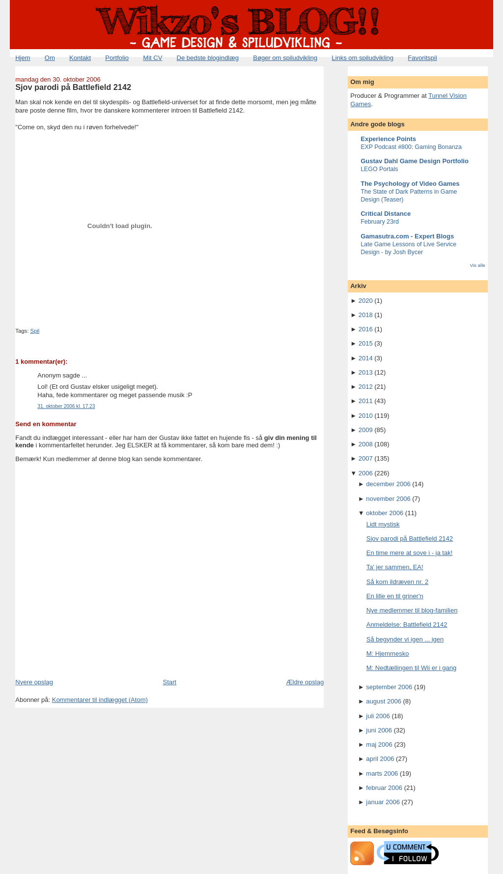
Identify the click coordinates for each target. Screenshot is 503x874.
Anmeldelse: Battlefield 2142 (406, 624)
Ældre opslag (305, 682)
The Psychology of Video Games (410, 183)
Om (50, 57)
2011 (366, 401)
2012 (366, 386)
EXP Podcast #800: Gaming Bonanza (411, 147)
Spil (34, 331)
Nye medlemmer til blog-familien (412, 610)
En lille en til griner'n (394, 596)
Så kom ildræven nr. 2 (397, 581)
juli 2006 (378, 716)
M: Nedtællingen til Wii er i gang (411, 667)
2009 (366, 430)
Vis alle (477, 265)
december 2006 (388, 484)
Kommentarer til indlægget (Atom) (100, 699)
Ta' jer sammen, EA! (394, 567)
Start (169, 682)
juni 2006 (379, 730)
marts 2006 (382, 773)
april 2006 (380, 758)
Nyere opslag (34, 682)
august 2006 (383, 701)
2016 (366, 329)
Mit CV (152, 57)
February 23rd (380, 221)
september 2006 (389, 687)
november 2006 (388, 498)
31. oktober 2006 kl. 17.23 (66, 406)
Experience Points (388, 139)
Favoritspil (422, 57)
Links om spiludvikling (362, 57)
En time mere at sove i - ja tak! (409, 552)
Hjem (22, 57)
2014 (366, 358)
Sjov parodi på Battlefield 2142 (73, 87)
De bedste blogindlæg (208, 57)
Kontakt (80, 57)
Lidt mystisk (383, 524)
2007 (366, 458)
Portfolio (117, 57)
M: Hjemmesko (387, 653)
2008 (366, 444)
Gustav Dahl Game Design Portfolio (415, 161)
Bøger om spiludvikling (285, 57)
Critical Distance (386, 213)
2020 (366, 300)
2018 (366, 315)
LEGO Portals (379, 169)
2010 (366, 415)
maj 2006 (379, 744)
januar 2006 (383, 802)
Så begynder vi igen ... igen (405, 639)
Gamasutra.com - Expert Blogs (407, 236)
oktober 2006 (384, 513)
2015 (366, 343)
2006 (366, 473)
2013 (366, 372)
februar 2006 (384, 787)
